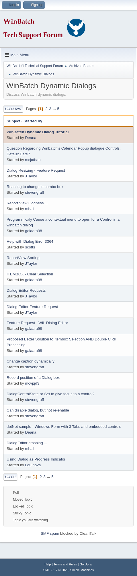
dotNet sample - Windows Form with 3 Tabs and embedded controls (64, 426)
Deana (30, 138)
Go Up (10, 477)
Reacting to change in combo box (35, 187)
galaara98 (33, 231)
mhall (29, 209)
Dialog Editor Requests (26, 290)
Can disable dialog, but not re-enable (38, 410)
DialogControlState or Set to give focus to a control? (51, 394)
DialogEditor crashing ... (27, 443)
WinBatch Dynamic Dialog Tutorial (38, 132)
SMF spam (50, 533)
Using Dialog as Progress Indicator (36, 459)
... (55, 109)
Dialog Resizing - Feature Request (36, 170)
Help (47, 564)
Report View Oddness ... (27, 203)
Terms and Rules (65, 564)
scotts (30, 247)
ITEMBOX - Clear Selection (30, 274)
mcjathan (32, 160)
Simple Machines (82, 570)
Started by (33, 121)
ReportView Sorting (23, 258)
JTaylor (31, 176)
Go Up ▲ (86, 564)
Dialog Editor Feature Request (32, 307)
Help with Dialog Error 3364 (30, 241)
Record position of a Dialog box (33, 377)
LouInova (33, 465)
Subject (13, 121)
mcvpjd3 (32, 383)
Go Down (13, 109)
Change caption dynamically (30, 361)
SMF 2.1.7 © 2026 (55, 570)
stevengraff (34, 192)
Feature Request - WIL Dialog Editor (37, 323)
